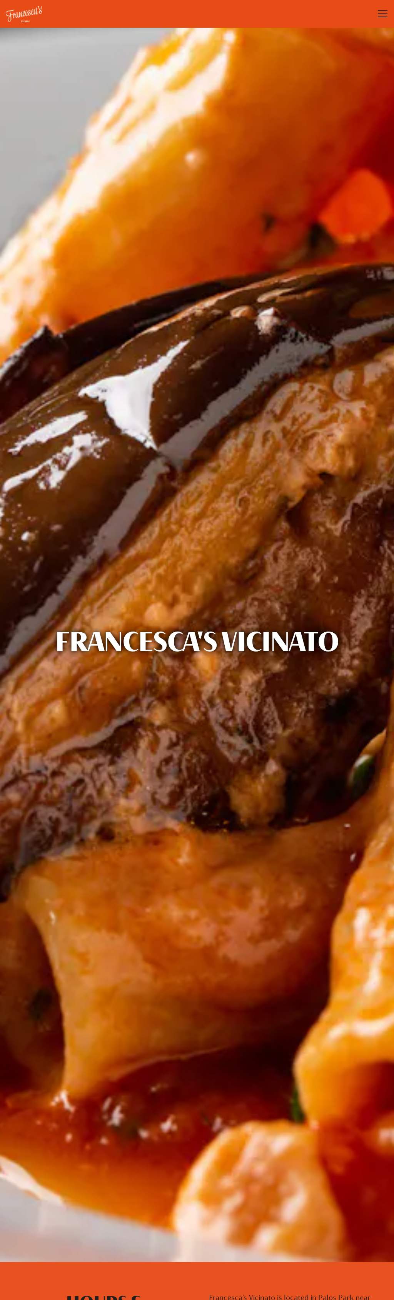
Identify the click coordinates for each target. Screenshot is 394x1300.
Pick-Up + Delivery (289, 1252)
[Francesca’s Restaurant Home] (33, 14)
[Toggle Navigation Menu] (382, 14)
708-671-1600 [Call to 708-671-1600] (104, 1254)
